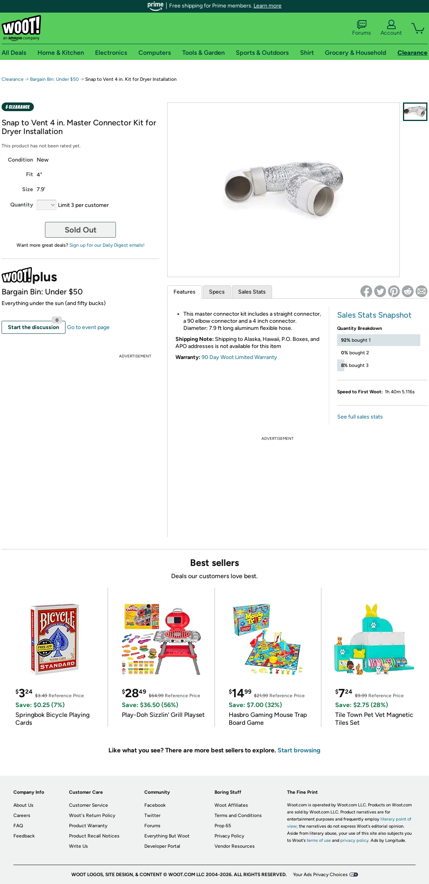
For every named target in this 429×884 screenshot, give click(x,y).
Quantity (21, 204)
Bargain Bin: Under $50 (54, 79)
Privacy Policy (229, 836)
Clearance (13, 79)
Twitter (152, 815)
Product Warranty (88, 825)
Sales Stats (252, 291)
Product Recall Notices (94, 836)
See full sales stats (360, 416)
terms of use (319, 840)
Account (391, 28)
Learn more (268, 5)
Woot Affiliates (231, 805)
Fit (29, 174)
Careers (21, 815)
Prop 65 (222, 825)
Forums (361, 28)
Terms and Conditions (238, 815)
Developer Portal (162, 846)
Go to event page (88, 327)
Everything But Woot (167, 836)
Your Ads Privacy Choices (320, 874)
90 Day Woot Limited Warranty (239, 357)
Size (27, 189)
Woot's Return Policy (92, 815)
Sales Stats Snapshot (374, 315)
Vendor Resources (234, 846)
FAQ (18, 825)
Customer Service (88, 805)
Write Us (78, 846)
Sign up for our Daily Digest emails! (107, 245)
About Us (23, 805)
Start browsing (299, 750)
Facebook (155, 805)
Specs (217, 291)
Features (184, 291)
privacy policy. (354, 840)
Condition (20, 159)
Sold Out (81, 229)
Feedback (24, 836)
